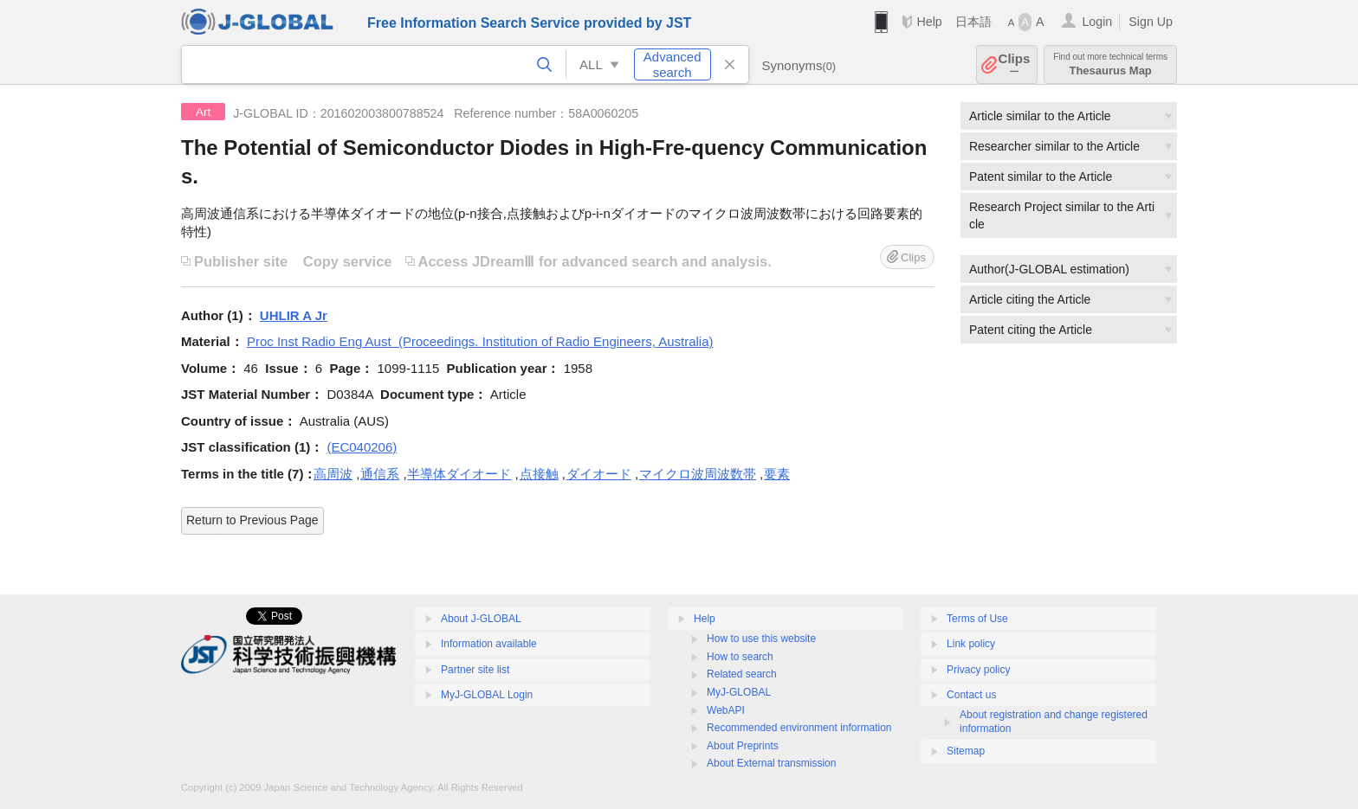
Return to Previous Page (252, 520)
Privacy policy (978, 670)
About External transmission (771, 763)
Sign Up (1150, 22)
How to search (740, 657)
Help (928, 22)
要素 (777, 473)
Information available (489, 644)
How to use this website (761, 638)
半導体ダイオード (459, 473)
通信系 (379, 473)
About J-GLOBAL (481, 619)
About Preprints (743, 746)
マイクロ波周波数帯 (697, 473)
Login (1097, 22)
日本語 (973, 22)
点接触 (539, 473)
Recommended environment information (799, 728)
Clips (1015, 64)
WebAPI (726, 710)
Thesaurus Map (1110, 64)
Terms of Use (977, 619)
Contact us (971, 695)
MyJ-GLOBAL (739, 692)
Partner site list (475, 670)
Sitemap (966, 751)
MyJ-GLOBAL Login (487, 695)
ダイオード (598, 473)
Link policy (971, 644)
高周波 (333, 473)
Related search (742, 674)
